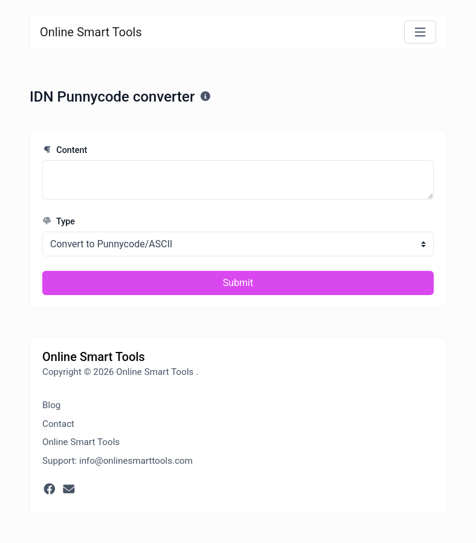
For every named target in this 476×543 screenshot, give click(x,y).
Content (64, 150)
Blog (51, 405)
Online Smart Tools (91, 32)
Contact (58, 423)
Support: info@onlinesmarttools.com (117, 460)
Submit (238, 282)
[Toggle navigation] (420, 32)
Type (58, 221)
